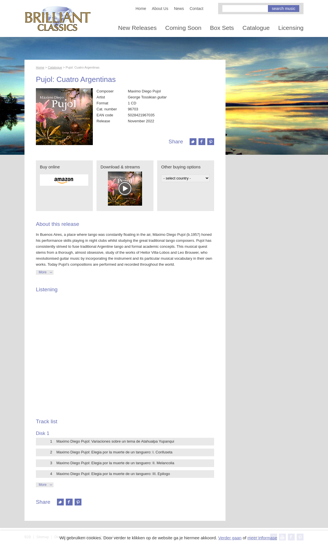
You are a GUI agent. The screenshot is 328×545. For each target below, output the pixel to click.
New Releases (137, 27)
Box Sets (222, 27)
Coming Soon (183, 27)
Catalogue (256, 27)
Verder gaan (229, 537)
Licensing (291, 27)
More (42, 272)
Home (141, 8)
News (179, 8)
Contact (196, 8)
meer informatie (262, 537)
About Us (160, 8)
